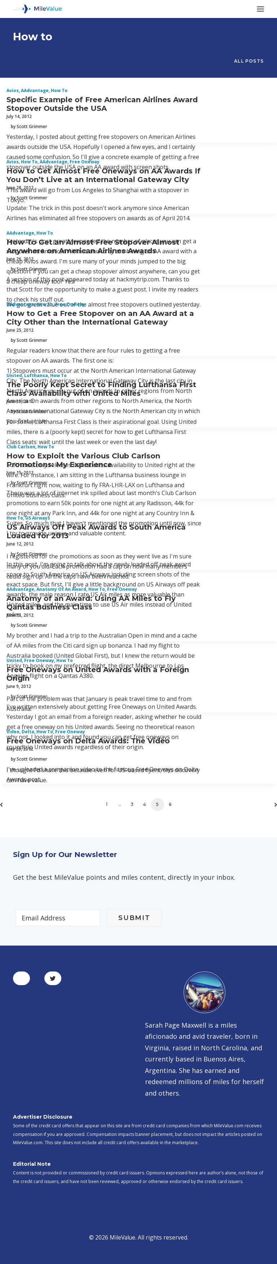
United (14, 375)
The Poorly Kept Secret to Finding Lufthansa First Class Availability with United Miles (101, 389)
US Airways (37, 518)
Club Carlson (20, 447)
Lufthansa (36, 375)
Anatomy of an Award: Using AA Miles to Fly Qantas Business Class (91, 602)
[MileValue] (37, 9)
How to (59, 90)
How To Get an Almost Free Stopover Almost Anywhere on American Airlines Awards (92, 246)
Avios (12, 90)
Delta (28, 732)
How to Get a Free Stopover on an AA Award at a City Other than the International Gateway (100, 317)
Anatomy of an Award (61, 589)
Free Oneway (85, 162)
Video (12, 732)
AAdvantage (35, 90)
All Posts (249, 61)
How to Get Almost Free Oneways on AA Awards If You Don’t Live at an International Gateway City (103, 175)
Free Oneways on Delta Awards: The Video (88, 741)
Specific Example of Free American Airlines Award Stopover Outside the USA (102, 104)
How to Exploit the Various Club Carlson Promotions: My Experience (83, 460)
